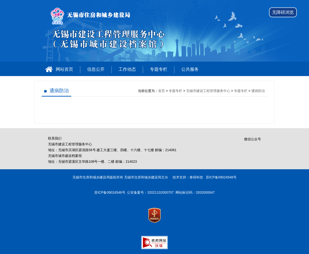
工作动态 (127, 69)
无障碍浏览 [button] (283, 12)
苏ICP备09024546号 (109, 192)
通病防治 (59, 90)
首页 (161, 91)
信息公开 (96, 69)
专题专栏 (158, 69)
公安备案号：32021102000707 (150, 192)
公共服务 (190, 69)
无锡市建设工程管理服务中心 (208, 91)
